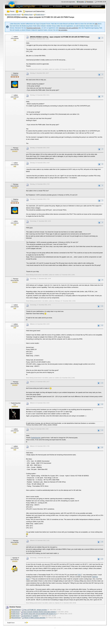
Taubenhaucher (36, 437)
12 (102, 383)
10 (102, 306)
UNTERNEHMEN (96, 6)
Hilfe (96, 24)
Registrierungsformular (33, 28)
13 (102, 404)
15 (102, 447)
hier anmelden (62, 30)
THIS (79, 574)
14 (102, 430)
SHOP (67, 6)
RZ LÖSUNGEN (57, 6)
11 (102, 325)
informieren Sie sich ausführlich (68, 28)
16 (102, 541)
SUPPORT (85, 6)
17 (102, 559)
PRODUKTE (45, 6)
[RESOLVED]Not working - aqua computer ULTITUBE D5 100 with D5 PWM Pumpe (40, 17)
